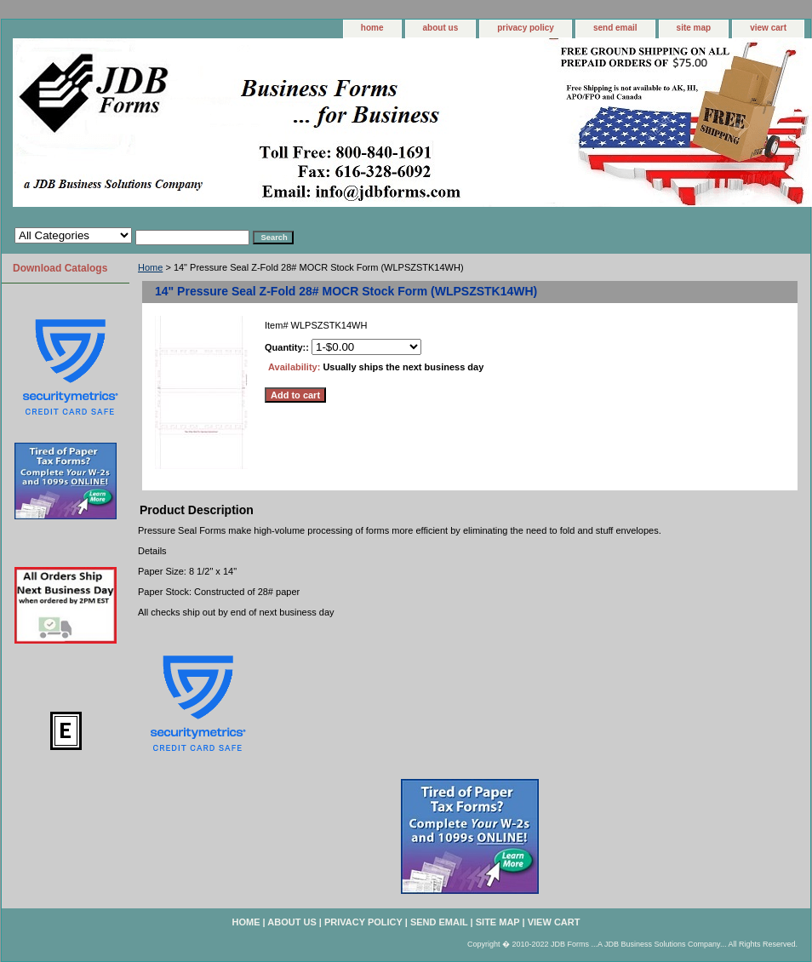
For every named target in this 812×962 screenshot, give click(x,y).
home (372, 27)
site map (694, 27)
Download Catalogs (60, 268)
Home (150, 267)
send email (615, 27)
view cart (768, 27)
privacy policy (525, 27)
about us (441, 27)
